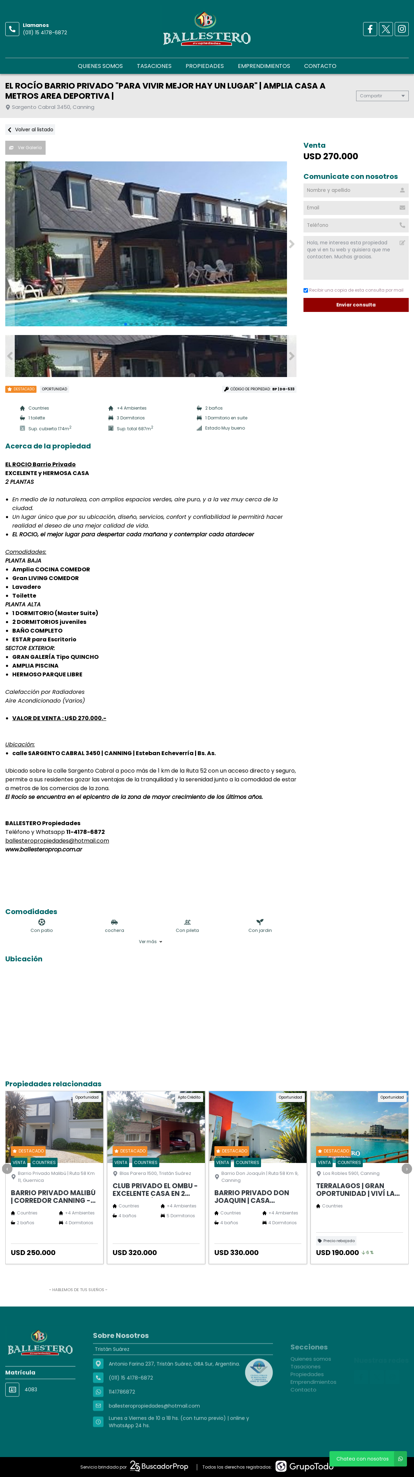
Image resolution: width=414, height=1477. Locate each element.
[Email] (356, 208)
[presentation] (7, 1168)
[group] (150, 244)
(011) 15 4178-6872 (45, 32)
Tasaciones (154, 66)
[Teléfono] (356, 225)
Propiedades (205, 66)
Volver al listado (30, 129)
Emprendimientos (264, 66)
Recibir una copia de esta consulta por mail (353, 290)
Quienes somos (100, 66)
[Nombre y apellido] (356, 190)
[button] (291, 244)
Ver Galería (25, 148)
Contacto (320, 66)
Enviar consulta (356, 304)
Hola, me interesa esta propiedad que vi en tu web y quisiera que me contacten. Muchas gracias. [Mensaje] (356, 258)
